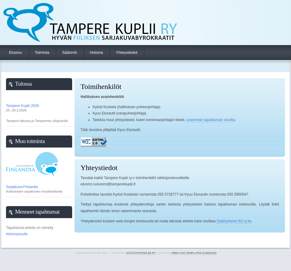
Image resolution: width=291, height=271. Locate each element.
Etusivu (15, 52)
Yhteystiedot (127, 52)
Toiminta (42, 52)
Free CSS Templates (187, 252)
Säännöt (69, 52)
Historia (96, 52)
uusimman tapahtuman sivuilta (210, 120)
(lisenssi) (209, 252)
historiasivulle (17, 234)
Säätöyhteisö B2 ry (141, 252)
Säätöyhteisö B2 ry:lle (233, 221)
